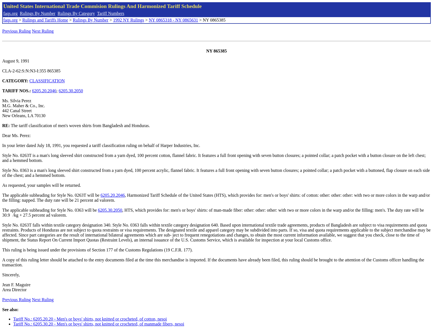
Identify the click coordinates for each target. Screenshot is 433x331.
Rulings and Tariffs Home (45, 20)
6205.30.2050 (71, 90)
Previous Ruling (16, 31)
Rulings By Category (76, 13)
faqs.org (10, 13)
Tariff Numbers (110, 13)
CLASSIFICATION (47, 80)
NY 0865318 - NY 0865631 (173, 20)
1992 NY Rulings (128, 20)
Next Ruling (43, 31)
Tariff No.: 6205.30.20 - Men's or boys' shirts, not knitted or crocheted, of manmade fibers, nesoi (98, 324)
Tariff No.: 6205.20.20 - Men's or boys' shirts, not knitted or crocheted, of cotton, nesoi (90, 319)
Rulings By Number (38, 13)
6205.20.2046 (44, 90)
